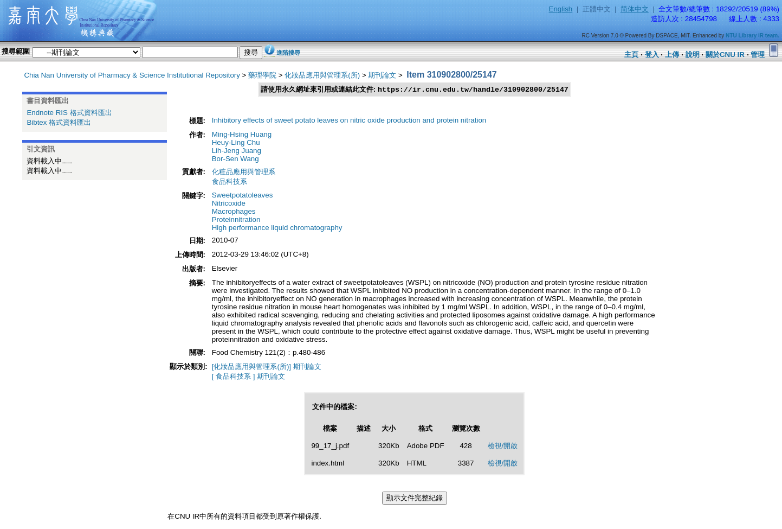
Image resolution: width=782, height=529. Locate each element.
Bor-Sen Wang (235, 159)
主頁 (631, 54)
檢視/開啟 (503, 446)
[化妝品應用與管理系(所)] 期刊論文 (266, 367)
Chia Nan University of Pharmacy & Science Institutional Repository (132, 75)
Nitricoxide (228, 204)
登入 (652, 54)
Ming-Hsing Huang (242, 135)
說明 (693, 54)
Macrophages (234, 212)
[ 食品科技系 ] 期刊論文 (249, 377)
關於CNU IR (725, 54)
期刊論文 (382, 75)
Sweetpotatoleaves (242, 196)
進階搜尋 (288, 52)
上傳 (672, 54)
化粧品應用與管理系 (243, 172)
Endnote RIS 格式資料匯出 (69, 113)
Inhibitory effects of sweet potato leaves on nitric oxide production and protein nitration (349, 121)
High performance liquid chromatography (277, 228)
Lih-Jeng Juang (236, 151)
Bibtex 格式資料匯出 (59, 122)
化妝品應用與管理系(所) (322, 75)
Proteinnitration (236, 220)
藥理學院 (262, 75)
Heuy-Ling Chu (236, 143)
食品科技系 (229, 182)
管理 (758, 54)
